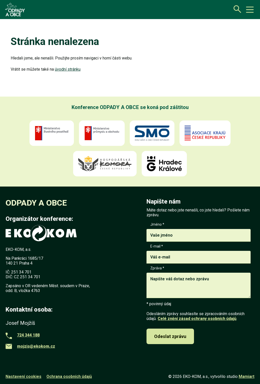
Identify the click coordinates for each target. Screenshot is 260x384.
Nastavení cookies (23, 376)
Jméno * (199, 232)
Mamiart (246, 376)
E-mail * (199, 254)
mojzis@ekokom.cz (36, 346)
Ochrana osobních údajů (69, 376)
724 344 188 (28, 335)
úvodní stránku (67, 69)
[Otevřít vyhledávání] (236, 9)
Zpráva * (199, 282)
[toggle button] (250, 10)
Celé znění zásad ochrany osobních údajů (197, 318)
